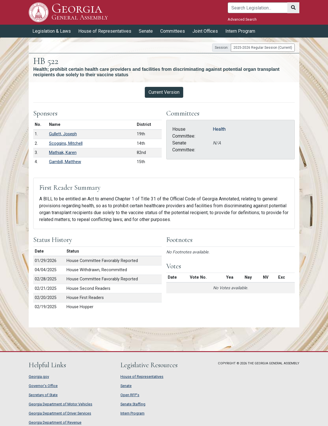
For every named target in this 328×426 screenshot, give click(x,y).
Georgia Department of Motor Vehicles (60, 404)
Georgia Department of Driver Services (60, 413)
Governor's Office (43, 386)
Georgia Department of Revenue (55, 422)
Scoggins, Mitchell (66, 143)
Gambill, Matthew (65, 161)
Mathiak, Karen (63, 152)
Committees (172, 31)
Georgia (79, 12)
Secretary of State (43, 395)
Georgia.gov (39, 376)
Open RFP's (129, 395)
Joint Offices (205, 31)
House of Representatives (104, 31)
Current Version (164, 92)
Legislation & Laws (51, 31)
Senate (146, 31)
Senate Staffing (132, 404)
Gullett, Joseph (63, 134)
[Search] (258, 7)
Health (219, 129)
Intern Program (240, 31)
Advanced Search (242, 19)
